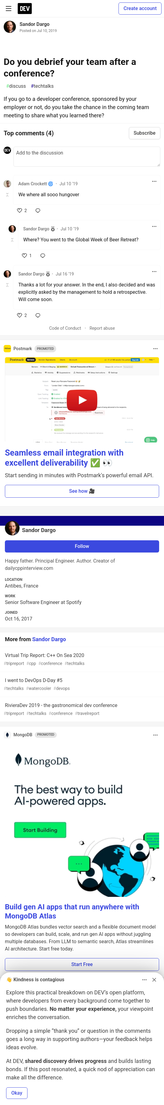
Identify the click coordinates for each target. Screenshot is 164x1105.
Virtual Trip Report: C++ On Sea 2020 (81, 659)
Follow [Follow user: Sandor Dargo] (82, 546)
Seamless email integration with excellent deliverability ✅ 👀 (64, 458)
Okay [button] (16, 1093)
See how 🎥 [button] (82, 491)
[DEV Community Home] (24, 8)
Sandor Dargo (34, 24)
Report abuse (102, 328)
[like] (22, 210)
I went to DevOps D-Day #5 (81, 684)
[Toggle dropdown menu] (154, 181)
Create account (140, 8)
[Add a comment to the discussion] (87, 156)
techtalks (42, 86)
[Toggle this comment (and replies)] (8, 195)
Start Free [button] (82, 964)
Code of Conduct (65, 328)
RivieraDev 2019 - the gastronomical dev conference (81, 709)
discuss (16, 86)
